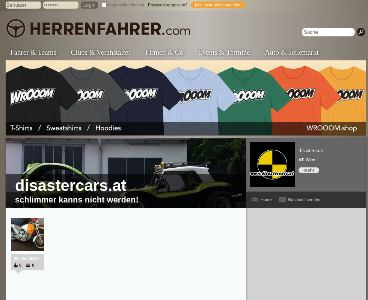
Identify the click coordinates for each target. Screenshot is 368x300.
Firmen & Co (164, 52)
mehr (308, 170)
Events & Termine (224, 52)
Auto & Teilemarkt (292, 52)
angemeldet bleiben (126, 5)
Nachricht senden (304, 199)
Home (266, 199)
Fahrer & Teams (33, 52)
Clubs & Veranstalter (101, 52)
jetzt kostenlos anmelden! (218, 5)
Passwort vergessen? (167, 5)
